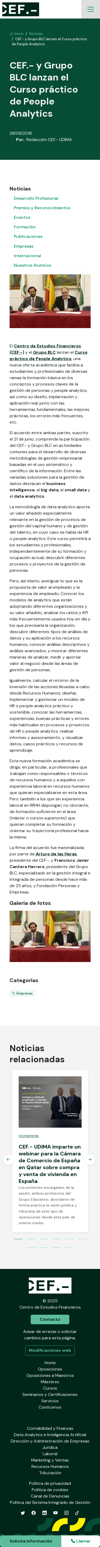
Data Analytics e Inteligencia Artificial (50, 1434)
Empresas (23, 246)
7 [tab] (31, 1248)
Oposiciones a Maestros (50, 1375)
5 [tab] (69, 1239)
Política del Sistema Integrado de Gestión (50, 1502)
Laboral (50, 1454)
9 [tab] (56, 1248)
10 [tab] (69, 1248)
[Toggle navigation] (90, 9)
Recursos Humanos (50, 1466)
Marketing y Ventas (50, 1460)
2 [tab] (31, 1239)
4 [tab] (56, 1239)
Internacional (27, 255)
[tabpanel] (50, 1151)
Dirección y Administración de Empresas (50, 1441)
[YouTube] (55, 1513)
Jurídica (50, 1447)
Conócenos (50, 1407)
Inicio (16, 33)
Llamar (81, 1541)
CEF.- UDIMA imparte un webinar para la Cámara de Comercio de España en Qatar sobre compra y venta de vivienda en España (50, 1164)
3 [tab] (43, 1239)
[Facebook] (33, 1513)
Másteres (50, 1382)
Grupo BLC (44, 352)
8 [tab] (43, 1248)
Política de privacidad (50, 1483)
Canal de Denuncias (50, 1496)
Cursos (50, 1388)
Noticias (36, 33)
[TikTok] (77, 1513)
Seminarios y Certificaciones (50, 1394)
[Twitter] (23, 1513)
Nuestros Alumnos (32, 265)
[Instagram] (66, 1513)
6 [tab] (82, 1239)
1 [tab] (18, 1239)
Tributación (50, 1473)
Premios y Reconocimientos (42, 208)
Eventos (22, 217)
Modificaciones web (50, 1350)
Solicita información (31, 1541)
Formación (25, 227)
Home (50, 1362)
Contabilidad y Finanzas (50, 1428)
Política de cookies (50, 1489)
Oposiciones (50, 1369)
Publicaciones (28, 236)
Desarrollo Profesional (36, 198)
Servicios (50, 1401)
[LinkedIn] (44, 1513)
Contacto (50, 1319)
